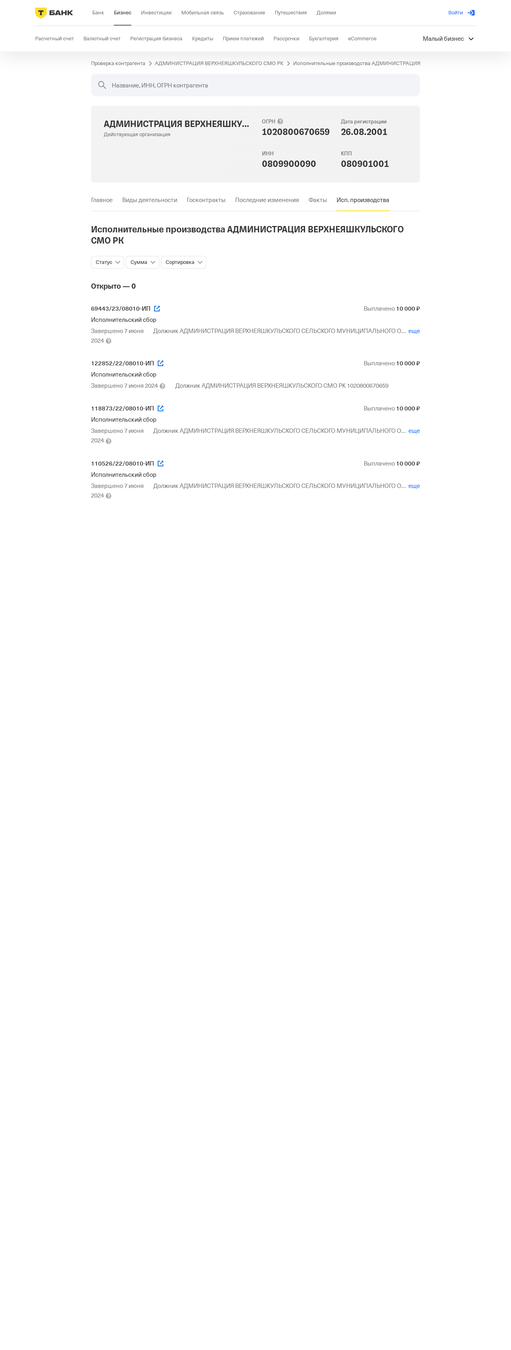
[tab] (102, 200)
